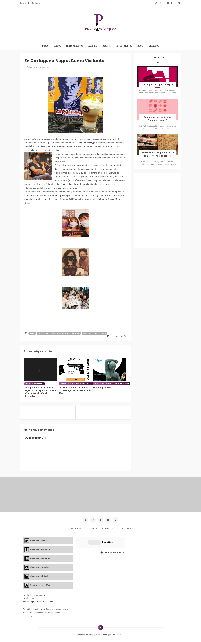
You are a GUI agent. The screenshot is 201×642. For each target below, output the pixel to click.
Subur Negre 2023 (102, 387)
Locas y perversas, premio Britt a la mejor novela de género (157, 154)
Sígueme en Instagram (40, 558)
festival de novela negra (94, 333)
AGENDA (92, 46)
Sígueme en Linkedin (39, 576)
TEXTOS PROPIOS (74, 46)
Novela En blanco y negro (34, 595)
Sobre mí (24, 3)
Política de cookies (112, 529)
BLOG (140, 46)
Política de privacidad (76, 529)
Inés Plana (101, 199)
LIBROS (57, 46)
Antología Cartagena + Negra (157, 84)
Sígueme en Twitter (38, 540)
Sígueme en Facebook (40, 549)
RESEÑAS (107, 46)
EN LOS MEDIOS (124, 46)
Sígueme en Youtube (39, 567)
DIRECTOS (154, 46)
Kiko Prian (60, 184)
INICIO (45, 46)
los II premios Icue (44, 199)
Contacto (35, 3)
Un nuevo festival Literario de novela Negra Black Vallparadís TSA (75, 390)
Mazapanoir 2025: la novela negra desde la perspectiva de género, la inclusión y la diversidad (40, 391)
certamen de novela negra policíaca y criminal (58, 333)
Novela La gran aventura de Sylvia (38, 602)
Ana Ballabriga (48, 184)
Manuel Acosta (75, 184)
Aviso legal (95, 529)
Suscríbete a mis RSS (40, 585)
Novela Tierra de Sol (32, 598)
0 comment (44, 67)
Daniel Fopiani (58, 195)
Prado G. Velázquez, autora (107, 634)
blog (32, 333)
